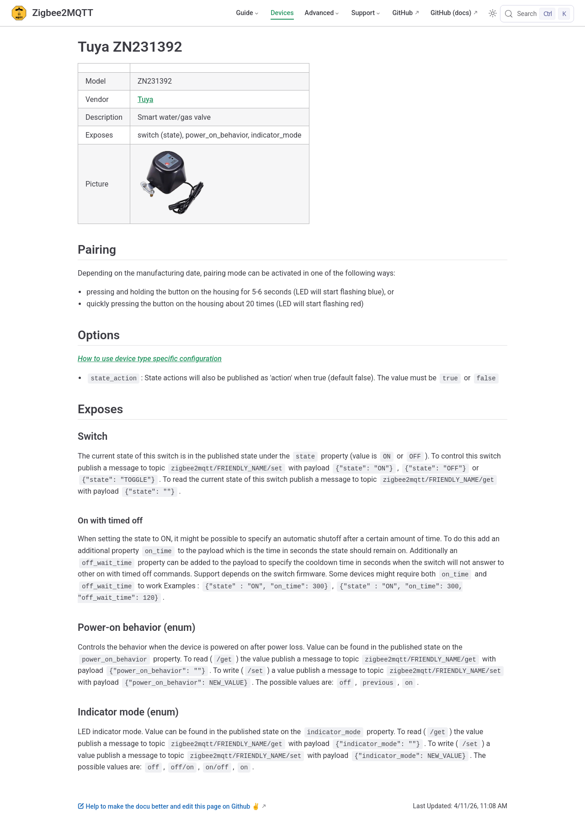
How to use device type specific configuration (150, 358)
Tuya (145, 99)
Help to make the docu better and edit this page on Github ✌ (169, 806)
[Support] (366, 13)
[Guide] (248, 13)
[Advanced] (322, 13)
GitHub (402, 13)
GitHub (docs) (451, 13)
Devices (282, 13)
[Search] (537, 13)
